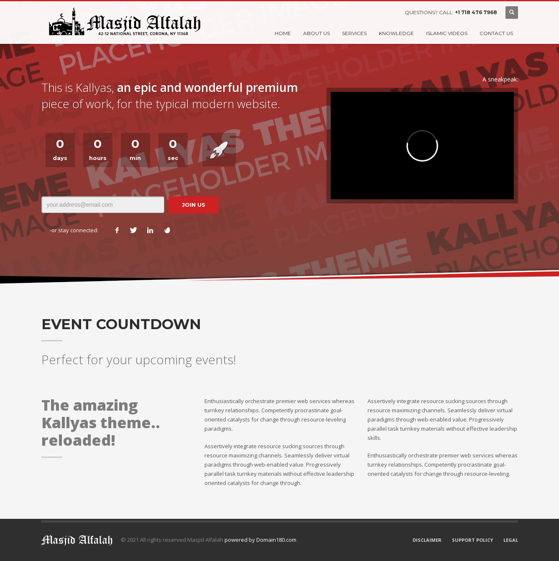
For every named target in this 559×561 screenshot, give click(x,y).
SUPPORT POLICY (472, 540)
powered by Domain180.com (261, 539)
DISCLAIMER (427, 540)
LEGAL (510, 540)
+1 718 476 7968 (476, 12)
